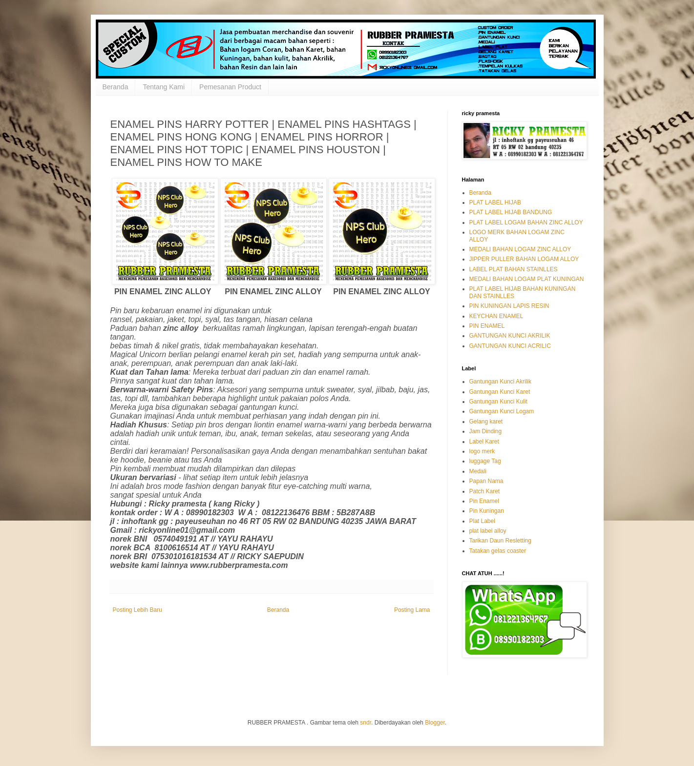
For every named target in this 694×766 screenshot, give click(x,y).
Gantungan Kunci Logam (501, 411)
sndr (365, 722)
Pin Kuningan (486, 510)
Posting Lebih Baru (137, 609)
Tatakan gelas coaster (497, 550)
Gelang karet (486, 421)
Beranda (115, 87)
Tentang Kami (164, 87)
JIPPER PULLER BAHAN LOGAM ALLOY (524, 259)
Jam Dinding (485, 431)
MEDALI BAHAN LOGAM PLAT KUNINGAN (526, 279)
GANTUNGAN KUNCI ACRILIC (510, 346)
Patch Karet (484, 491)
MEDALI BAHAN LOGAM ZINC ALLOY (520, 249)
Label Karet (484, 441)
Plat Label (482, 521)
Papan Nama (486, 481)
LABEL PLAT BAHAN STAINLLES (513, 269)
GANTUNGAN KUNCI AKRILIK (509, 335)
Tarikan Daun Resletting (500, 540)
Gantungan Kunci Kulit (498, 401)
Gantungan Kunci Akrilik (500, 381)
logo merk (482, 451)
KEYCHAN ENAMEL (496, 316)
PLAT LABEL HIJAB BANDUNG (510, 212)
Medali (477, 471)
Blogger (435, 722)
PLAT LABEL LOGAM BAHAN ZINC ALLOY (526, 222)
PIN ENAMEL (487, 326)
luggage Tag (485, 461)
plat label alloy (487, 530)
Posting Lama (412, 609)
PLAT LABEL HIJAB (495, 202)
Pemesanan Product (230, 87)
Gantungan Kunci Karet (499, 391)
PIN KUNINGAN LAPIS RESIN (509, 305)
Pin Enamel (484, 501)
